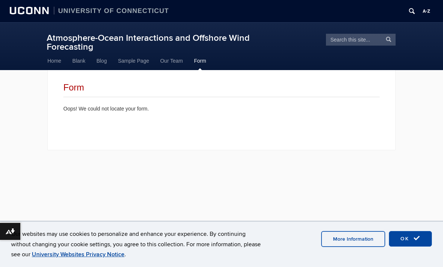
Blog (101, 61)
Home (54, 61)
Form (200, 61)
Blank (78, 61)
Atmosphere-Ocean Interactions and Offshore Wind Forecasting (148, 42)
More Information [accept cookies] (353, 239)
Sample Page (133, 61)
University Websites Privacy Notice (78, 254)
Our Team (171, 61)
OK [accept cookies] (410, 238)
